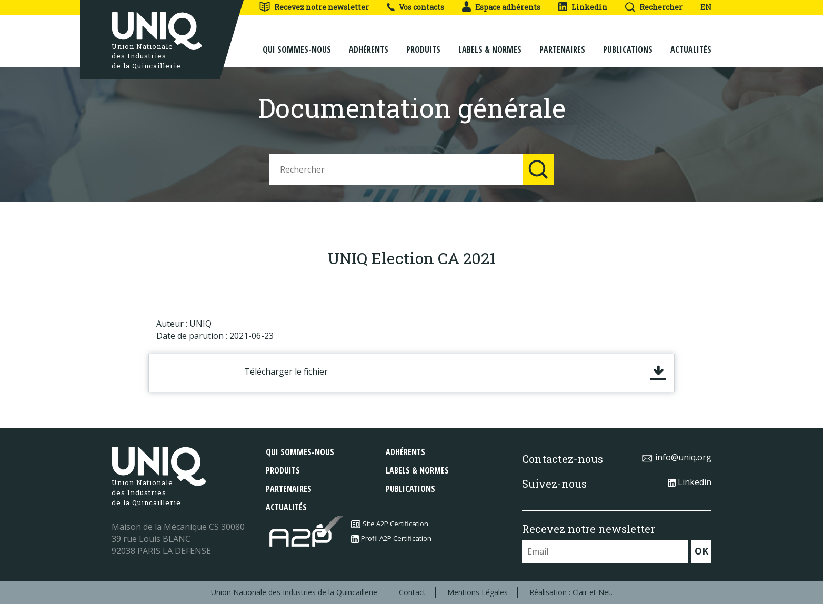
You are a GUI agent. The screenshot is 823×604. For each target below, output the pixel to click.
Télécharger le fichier (286, 371)
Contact (412, 592)
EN (705, 7)
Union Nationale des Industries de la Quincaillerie (294, 592)
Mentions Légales (477, 592)
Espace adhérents (501, 7)
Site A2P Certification (389, 523)
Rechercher (654, 7)
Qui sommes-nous (297, 43)
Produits (423, 43)
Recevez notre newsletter (314, 7)
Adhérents (368, 43)
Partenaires (562, 43)
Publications (628, 43)
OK (701, 551)
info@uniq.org (676, 457)
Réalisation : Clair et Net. (571, 592)
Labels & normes (489, 43)
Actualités (690, 43)
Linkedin (582, 7)
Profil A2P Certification (391, 538)
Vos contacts (415, 7)
